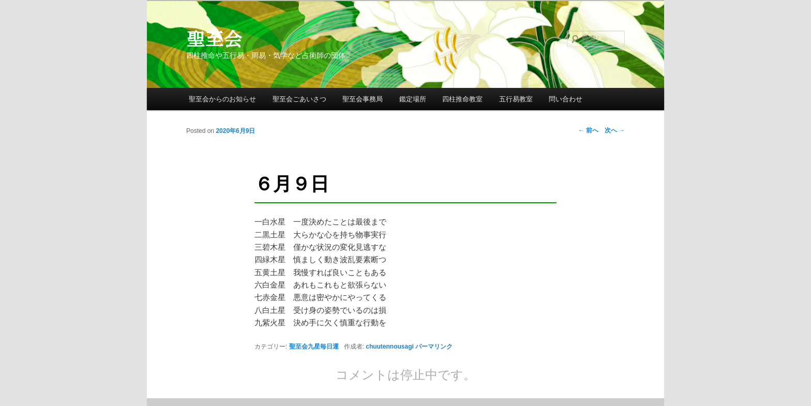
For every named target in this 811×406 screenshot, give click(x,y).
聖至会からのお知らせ (222, 99)
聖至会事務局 (362, 99)
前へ (588, 130)
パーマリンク (434, 346)
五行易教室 (516, 99)
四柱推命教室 (462, 99)
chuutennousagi (390, 346)
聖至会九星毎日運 (314, 346)
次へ (615, 130)
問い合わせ (565, 99)
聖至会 (214, 38)
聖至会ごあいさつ (299, 99)
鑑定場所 (412, 99)
